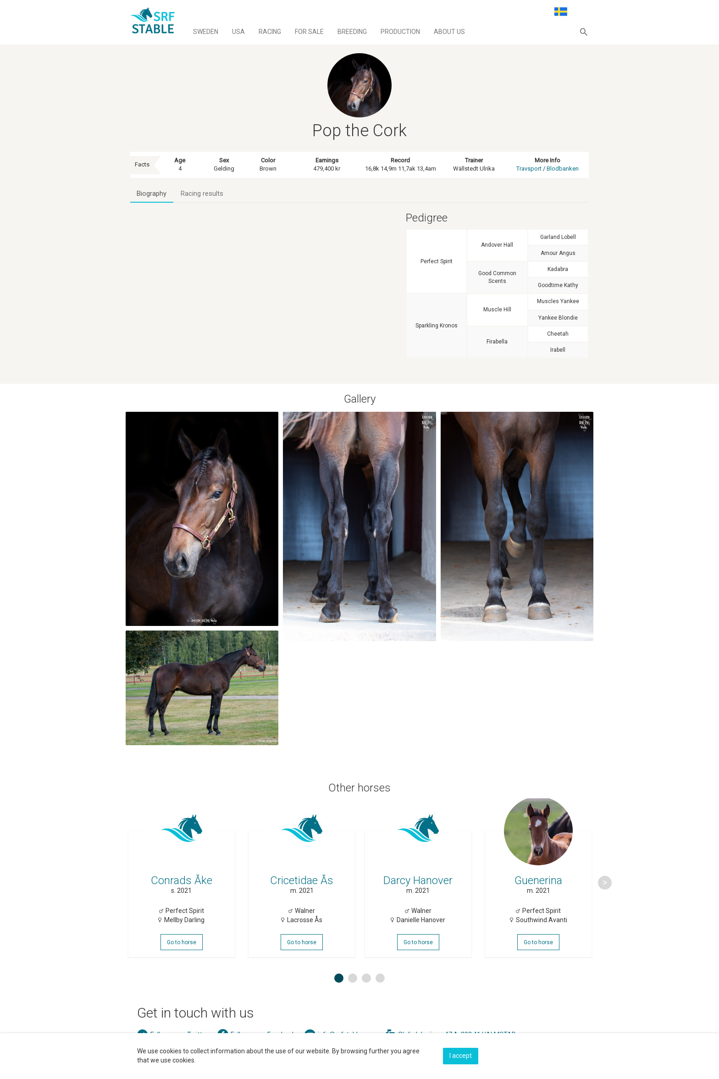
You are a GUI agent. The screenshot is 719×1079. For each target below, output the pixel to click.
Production (400, 31)
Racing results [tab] (203, 194)
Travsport (529, 168)
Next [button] (605, 889)
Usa (238, 31)
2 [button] (352, 989)
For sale (309, 31)
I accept (460, 1054)
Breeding (352, 31)
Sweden (205, 31)
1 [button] (339, 989)
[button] (584, 32)
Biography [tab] (152, 194)
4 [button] (380, 989)
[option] (182, 888)
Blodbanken (563, 168)
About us (449, 31)
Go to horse (182, 949)
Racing (270, 31)
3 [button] (366, 989)
